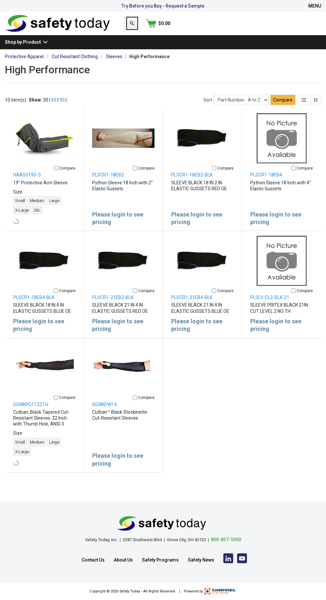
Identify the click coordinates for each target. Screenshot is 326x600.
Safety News (201, 560)
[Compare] (56, 178)
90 (62, 110)
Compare (283, 110)
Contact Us (93, 560)
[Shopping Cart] (309, 28)
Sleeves (114, 67)
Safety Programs (160, 560)
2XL (37, 220)
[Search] (281, 28)
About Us (123, 560)
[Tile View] (315, 110)
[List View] (303, 110)
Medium (37, 211)
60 (53, 110)
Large (54, 211)
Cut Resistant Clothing (75, 67)
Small (20, 211)
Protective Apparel (24, 67)
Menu (312, 6)
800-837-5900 (226, 539)
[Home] (58, 28)
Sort (207, 110)
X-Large (22, 220)
